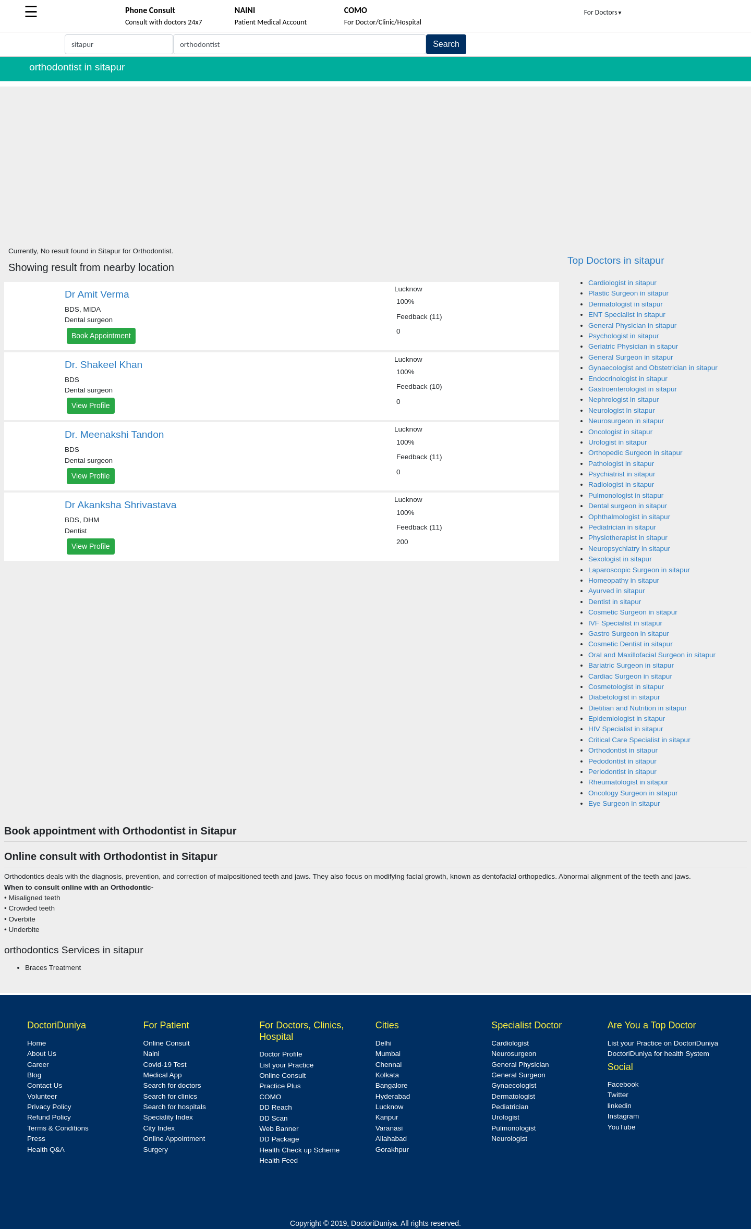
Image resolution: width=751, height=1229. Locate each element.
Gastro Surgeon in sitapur (628, 633)
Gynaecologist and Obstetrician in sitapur (653, 368)
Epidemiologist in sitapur (626, 718)
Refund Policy (49, 1117)
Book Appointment (101, 335)
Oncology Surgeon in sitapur (633, 793)
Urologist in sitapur (617, 442)
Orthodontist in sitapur (623, 750)
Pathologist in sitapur (621, 464)
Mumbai (388, 1054)
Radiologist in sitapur (621, 484)
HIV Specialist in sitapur (625, 729)
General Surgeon (518, 1075)
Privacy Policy (49, 1107)
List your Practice (286, 1065)
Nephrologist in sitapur (623, 399)
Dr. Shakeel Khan (103, 364)
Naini (151, 1054)
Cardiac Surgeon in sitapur (630, 676)
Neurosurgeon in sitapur (626, 421)
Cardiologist (510, 1043)
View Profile (90, 405)
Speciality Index (168, 1117)
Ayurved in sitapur (616, 591)
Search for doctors (172, 1085)
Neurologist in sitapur (621, 410)
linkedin (620, 1106)
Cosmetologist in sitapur (626, 687)
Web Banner (278, 1129)
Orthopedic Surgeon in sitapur (635, 453)
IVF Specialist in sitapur (625, 623)
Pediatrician (509, 1107)
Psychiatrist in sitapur (621, 474)
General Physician (520, 1064)
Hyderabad (393, 1096)
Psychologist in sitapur (623, 336)
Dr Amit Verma (97, 294)
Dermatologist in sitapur (625, 304)
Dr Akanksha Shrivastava (120, 504)
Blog (34, 1075)
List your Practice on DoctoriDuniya (663, 1043)
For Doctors (603, 12)
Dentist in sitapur (614, 602)
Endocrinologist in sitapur (628, 379)
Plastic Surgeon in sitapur (628, 293)
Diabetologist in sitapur (624, 697)
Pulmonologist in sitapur (625, 495)
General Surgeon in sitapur (630, 357)
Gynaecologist (513, 1085)
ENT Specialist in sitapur (626, 314)
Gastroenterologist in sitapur (632, 389)
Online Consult (166, 1043)
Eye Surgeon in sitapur (624, 803)
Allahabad (391, 1138)
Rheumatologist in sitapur (628, 782)
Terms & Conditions (58, 1128)
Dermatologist (513, 1096)
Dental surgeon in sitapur (627, 506)
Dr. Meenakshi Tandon (114, 434)
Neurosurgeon (513, 1054)
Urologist (505, 1117)
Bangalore (392, 1085)
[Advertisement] (375, 159)
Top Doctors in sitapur (615, 260)
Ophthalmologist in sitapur (629, 517)
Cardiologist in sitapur (622, 283)
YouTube (621, 1127)
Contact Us (44, 1085)
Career (38, 1064)
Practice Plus (279, 1086)
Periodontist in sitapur (622, 772)
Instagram (623, 1116)
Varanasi (389, 1128)
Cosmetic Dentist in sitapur (630, 644)
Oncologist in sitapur (620, 432)
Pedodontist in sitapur (622, 761)
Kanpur (387, 1117)
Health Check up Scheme (299, 1150)
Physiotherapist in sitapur (628, 538)
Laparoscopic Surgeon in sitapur (639, 570)
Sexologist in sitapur (620, 559)
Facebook (623, 1084)
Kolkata (387, 1075)
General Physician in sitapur (632, 325)
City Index (159, 1128)
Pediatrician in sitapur (622, 527)
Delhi (384, 1043)
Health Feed (278, 1160)
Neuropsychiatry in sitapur (629, 548)
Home (36, 1043)
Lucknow (390, 1107)
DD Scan (273, 1118)
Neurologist (509, 1138)
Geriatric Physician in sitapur (633, 346)
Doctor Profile (280, 1054)
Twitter (618, 1095)
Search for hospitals (174, 1107)
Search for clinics (170, 1096)
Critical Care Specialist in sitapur (639, 740)
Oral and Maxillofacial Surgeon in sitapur (652, 655)
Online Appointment (174, 1138)
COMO (270, 1097)
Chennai (389, 1064)
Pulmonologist (513, 1128)
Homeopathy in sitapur (623, 580)
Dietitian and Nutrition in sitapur (637, 708)
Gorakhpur (392, 1149)
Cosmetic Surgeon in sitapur (632, 612)
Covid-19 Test (165, 1064)
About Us (41, 1054)
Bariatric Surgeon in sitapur (631, 665)
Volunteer (42, 1096)
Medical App (162, 1075)
